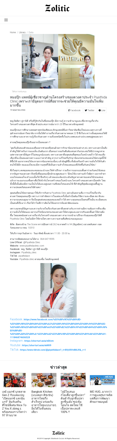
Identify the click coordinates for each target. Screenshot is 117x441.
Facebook (74, 110)
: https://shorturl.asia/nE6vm (32, 340)
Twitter (90, 110)
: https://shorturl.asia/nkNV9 (30, 345)
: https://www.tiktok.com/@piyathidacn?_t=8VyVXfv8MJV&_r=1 (48, 349)
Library (22, 32)
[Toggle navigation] (6, 20)
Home (13, 32)
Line (102, 110)
